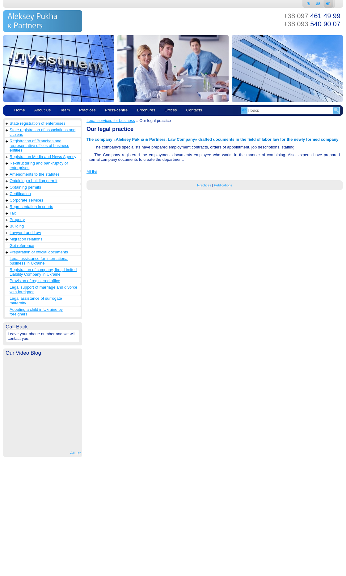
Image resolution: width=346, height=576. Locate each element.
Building (17, 226)
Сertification (20, 193)
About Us (42, 110)
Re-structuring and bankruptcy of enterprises (39, 165)
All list (75, 453)
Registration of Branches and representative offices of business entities (39, 145)
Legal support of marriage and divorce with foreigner (43, 289)
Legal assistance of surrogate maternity (36, 300)
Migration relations (26, 239)
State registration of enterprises (37, 123)
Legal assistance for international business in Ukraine (39, 260)
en (328, 3)
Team (65, 110)
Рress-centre (116, 110)
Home (19, 110)
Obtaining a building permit (33, 180)
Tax (13, 213)
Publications (223, 185)
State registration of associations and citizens (42, 132)
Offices (170, 110)
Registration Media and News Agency (43, 156)
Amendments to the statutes (35, 174)
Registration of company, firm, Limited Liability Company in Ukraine (43, 272)
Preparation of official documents (39, 252)
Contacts (194, 110)
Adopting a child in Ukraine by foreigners (36, 311)
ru (308, 3)
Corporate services (26, 200)
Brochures (146, 110)
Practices (87, 110)
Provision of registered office (35, 280)
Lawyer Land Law (25, 232)
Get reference (22, 245)
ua (318, 3)
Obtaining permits (25, 187)
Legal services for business (110, 120)
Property (17, 219)
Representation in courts (31, 206)
